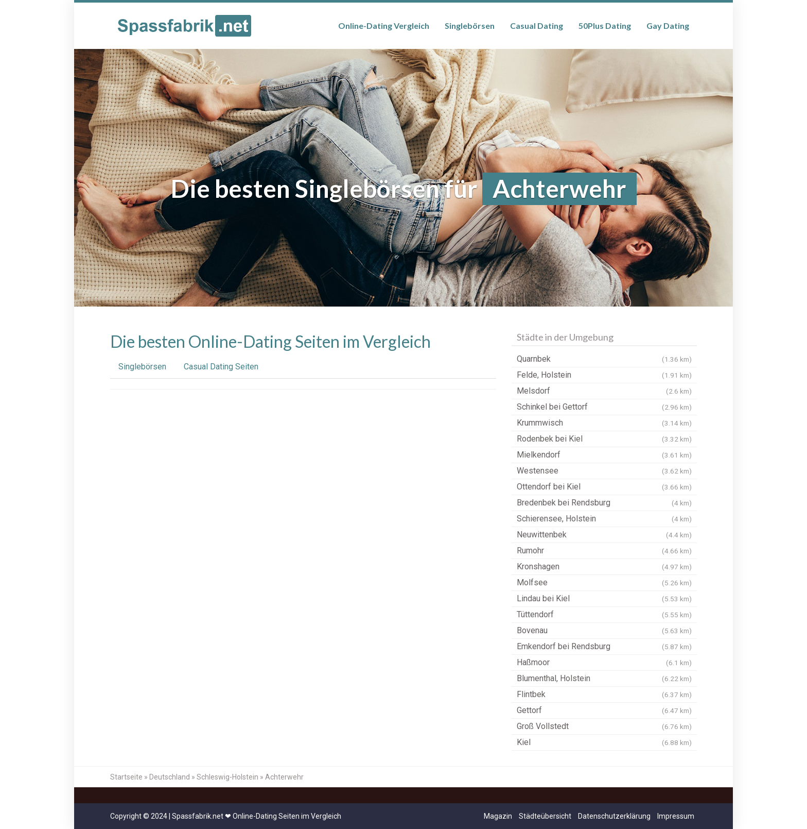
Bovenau (604, 630)
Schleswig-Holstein (227, 777)
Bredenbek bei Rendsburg (604, 503)
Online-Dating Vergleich (383, 25)
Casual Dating (536, 25)
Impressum (675, 816)
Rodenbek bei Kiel (604, 439)
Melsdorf (604, 391)
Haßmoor (604, 662)
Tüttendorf (604, 614)
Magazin (498, 816)
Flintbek (604, 694)
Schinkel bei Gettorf (604, 407)
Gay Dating (667, 25)
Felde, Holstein (604, 375)
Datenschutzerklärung (614, 816)
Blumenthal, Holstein (604, 678)
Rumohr (604, 551)
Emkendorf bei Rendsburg (604, 646)
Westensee (604, 471)
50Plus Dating (604, 25)
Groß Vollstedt (604, 726)
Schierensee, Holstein (604, 519)
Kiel (604, 742)
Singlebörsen (470, 25)
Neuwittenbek (604, 535)
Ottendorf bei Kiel (604, 487)
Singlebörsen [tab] (142, 366)
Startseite (126, 777)
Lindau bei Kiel (604, 598)
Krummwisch (604, 423)
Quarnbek (604, 359)
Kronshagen (604, 566)
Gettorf (604, 710)
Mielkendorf (604, 455)
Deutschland (169, 777)
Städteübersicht (545, 816)
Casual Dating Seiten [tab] (221, 366)
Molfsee (604, 582)
